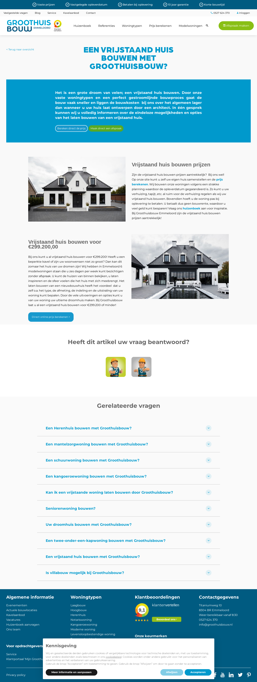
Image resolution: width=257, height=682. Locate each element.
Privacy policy (16, 675)
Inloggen (243, 12)
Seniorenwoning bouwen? (128, 508)
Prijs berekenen (160, 25)
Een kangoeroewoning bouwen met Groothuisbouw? (128, 476)
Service (52, 12)
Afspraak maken (236, 25)
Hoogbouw (79, 610)
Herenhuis (78, 615)
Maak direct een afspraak (106, 128)
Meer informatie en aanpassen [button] (71, 672)
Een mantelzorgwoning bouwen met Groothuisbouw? (128, 444)
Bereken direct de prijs (71, 128)
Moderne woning (83, 629)
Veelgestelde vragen (16, 12)
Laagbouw (78, 605)
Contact (91, 12)
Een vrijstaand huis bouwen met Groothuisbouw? (128, 557)
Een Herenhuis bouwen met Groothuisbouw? (128, 428)
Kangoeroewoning (84, 624)
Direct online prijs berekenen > (51, 317)
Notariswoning (81, 619)
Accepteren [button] (198, 672)
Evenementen (16, 605)
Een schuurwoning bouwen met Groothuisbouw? (128, 460)
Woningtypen (132, 25)
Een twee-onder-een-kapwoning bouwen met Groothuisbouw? (128, 540)
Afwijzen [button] (172, 672)
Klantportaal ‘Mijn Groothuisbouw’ (30, 659)
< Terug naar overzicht (20, 49)
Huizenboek (82, 25)
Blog (37, 12)
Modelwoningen (190, 25)
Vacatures (13, 619)
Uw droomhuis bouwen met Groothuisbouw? (128, 524)
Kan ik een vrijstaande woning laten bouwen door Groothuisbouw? (128, 492)
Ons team (13, 629)
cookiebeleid (113, 656)
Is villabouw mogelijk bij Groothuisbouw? (128, 573)
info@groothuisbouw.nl (216, 624)
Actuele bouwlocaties (21, 610)
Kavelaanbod (71, 12)
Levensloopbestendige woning (93, 634)
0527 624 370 (220, 12)
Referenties (106, 25)
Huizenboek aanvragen (22, 624)
